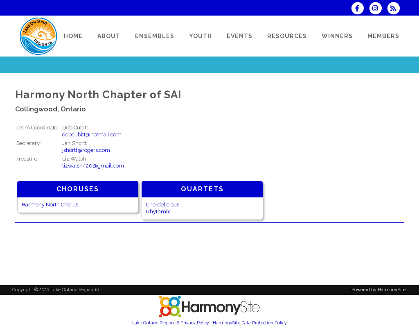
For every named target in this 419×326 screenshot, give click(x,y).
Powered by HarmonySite (378, 289)
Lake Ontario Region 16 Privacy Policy (170, 322)
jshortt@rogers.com (86, 150)
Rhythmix (158, 211)
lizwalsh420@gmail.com (93, 166)
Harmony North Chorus (50, 204)
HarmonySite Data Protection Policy (250, 322)
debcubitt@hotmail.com (92, 134)
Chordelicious (162, 204)
